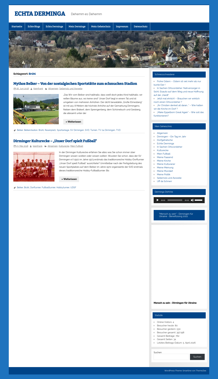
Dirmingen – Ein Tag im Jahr (171, 136)
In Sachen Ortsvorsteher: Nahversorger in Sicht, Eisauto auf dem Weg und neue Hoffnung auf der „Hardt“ (178, 91)
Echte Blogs (34, 26)
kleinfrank (38, 88)
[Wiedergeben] (157, 200)
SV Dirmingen (77, 130)
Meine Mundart (165, 171)
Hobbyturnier (62, 187)
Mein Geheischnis (100, 26)
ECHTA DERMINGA (40, 13)
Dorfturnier (35, 187)
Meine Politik (163, 174)
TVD (118, 130)
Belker (20, 130)
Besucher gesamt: (167, 332)
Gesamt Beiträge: (166, 336)
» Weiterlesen (73, 121)
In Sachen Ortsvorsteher (169, 147)
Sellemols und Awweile (70, 88)
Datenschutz (140, 26)
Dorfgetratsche (165, 140)
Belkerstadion (31, 130)
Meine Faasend (165, 157)
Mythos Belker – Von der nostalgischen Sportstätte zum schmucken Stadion (75, 84)
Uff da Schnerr (164, 181)
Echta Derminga (54, 26)
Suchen (158, 352)
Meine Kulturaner (166, 164)
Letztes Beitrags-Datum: (170, 342)
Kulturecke (64, 146)
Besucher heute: (166, 325)
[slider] (175, 200)
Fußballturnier (48, 187)
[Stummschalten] (192, 200)
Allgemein (53, 88)
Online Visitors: (165, 322)
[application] (179, 200)
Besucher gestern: (167, 329)
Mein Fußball (76, 146)
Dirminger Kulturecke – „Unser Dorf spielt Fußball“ (55, 141)
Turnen (93, 130)
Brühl (41, 130)
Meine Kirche (164, 160)
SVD (87, 130)
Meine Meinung (165, 167)
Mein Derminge (77, 26)
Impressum (122, 26)
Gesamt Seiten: (165, 339)
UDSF (73, 187)
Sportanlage (63, 130)
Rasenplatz (50, 130)
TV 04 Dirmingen (106, 130)
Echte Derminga (165, 143)
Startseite (17, 26)
